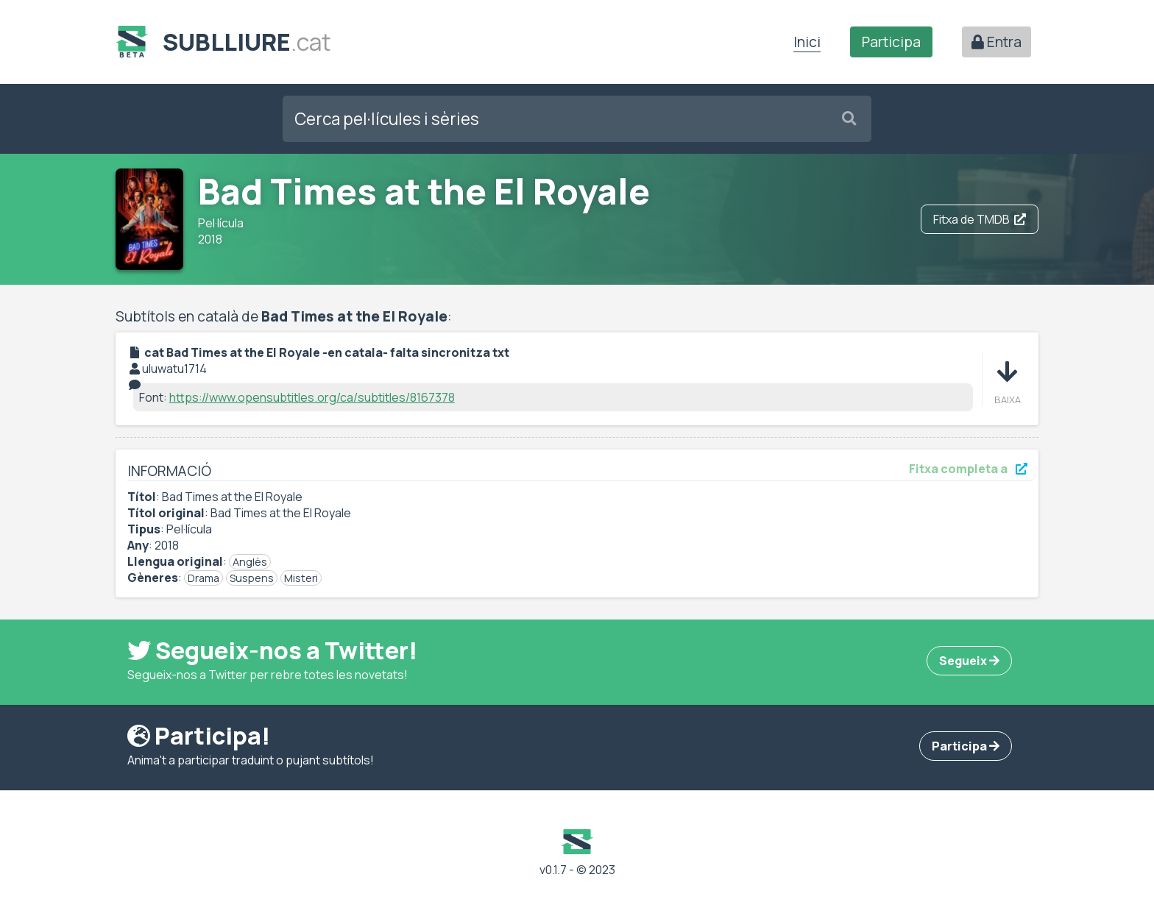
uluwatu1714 (174, 369)
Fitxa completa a (968, 469)
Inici (807, 42)
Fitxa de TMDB (979, 219)
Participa (891, 42)
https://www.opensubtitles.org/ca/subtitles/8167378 (312, 397)
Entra (996, 42)
